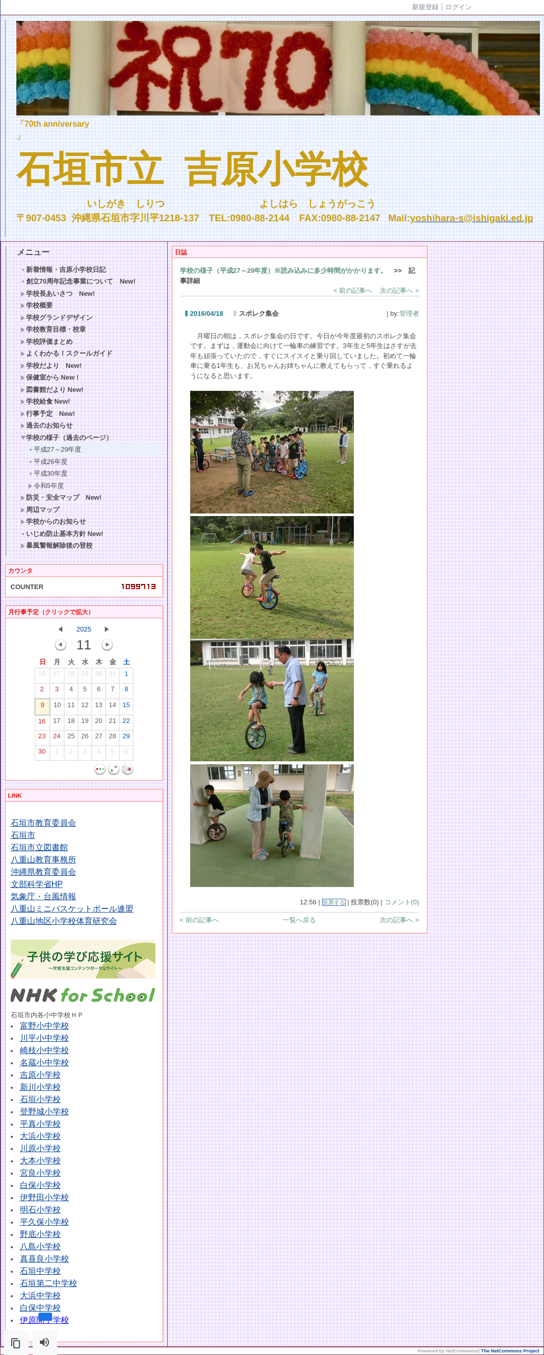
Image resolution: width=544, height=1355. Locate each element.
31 (112, 676)
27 (56, 676)
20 (98, 723)
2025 (84, 629)
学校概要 (36, 305)
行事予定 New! (47, 413)
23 (42, 738)
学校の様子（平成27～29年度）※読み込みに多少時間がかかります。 (284, 270)
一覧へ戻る (299, 920)
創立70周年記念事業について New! (78, 281)
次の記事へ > (399, 290)
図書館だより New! (52, 389)
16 (42, 723)
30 (98, 676)
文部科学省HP (37, 884)
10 (57, 707)
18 (71, 723)
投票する (334, 902)
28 (71, 676)
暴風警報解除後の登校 (56, 545)
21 (112, 723)
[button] (16, 1342)
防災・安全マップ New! (61, 497)
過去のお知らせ (46, 425)
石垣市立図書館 (39, 847)
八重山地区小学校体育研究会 (64, 921)
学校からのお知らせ (53, 521)
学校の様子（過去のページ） (66, 437)
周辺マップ (39, 509)
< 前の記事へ (352, 290)
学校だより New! (51, 365)
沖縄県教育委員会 (43, 872)
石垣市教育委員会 (43, 823)
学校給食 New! (45, 401)
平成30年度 (47, 473)
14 (112, 707)
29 (84, 676)
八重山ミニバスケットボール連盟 (72, 908)
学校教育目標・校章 (53, 329)
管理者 (409, 313)
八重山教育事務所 (43, 859)
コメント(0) (401, 902)
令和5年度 (46, 485)
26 (42, 676)
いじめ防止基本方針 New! (62, 534)
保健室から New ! (49, 377)
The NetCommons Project (510, 1350)
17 (56, 723)
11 (71, 707)
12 (84, 707)
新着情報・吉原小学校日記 (63, 269)
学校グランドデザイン (56, 317)
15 (126, 707)
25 (71, 738)
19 (84, 723)
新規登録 (425, 7)
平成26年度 (47, 461)
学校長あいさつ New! (57, 293)
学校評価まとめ (46, 341)
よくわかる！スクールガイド (66, 353)
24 (56, 738)
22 (126, 723)
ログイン (458, 7)
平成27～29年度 (55, 449)
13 (98, 707)
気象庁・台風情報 (43, 896)
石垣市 (23, 835)
